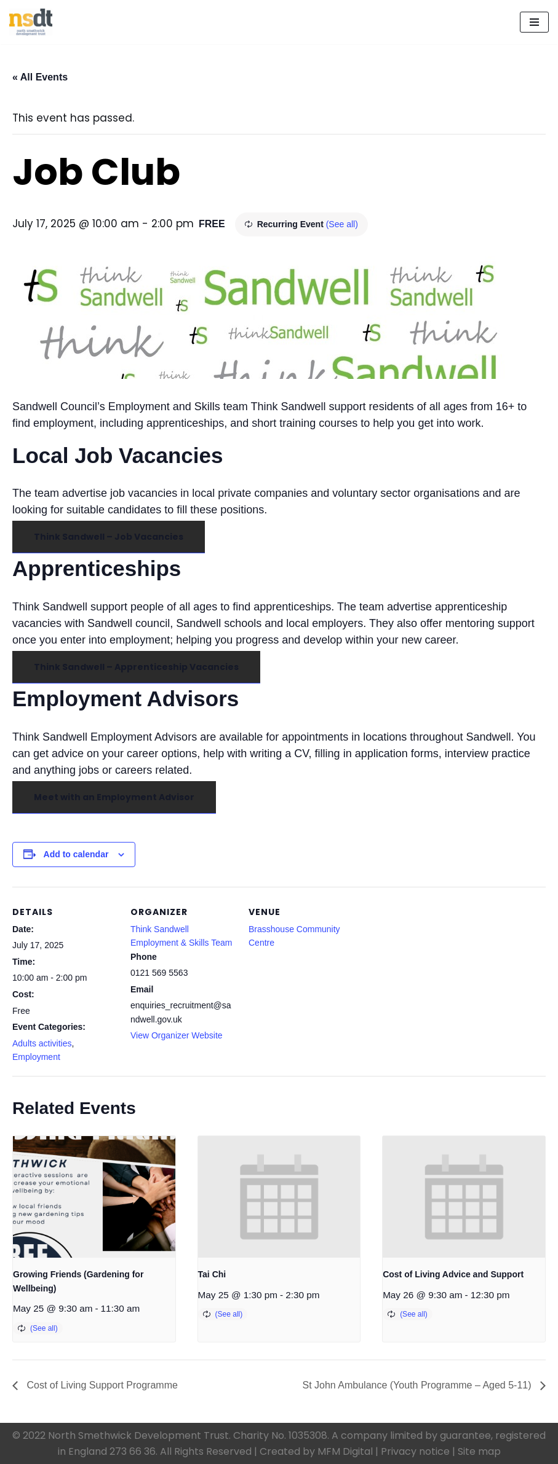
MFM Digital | (347, 1451)
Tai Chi (212, 1274)
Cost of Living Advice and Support (453, 1274)
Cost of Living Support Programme (101, 1385)
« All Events (40, 77)
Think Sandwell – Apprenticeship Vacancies (136, 667)
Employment (36, 1057)
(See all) (342, 224)
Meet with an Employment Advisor (114, 797)
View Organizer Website (176, 1035)
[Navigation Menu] (534, 22)
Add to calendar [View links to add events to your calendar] (76, 854)
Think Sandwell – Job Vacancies (108, 537)
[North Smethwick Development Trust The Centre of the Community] (30, 22)
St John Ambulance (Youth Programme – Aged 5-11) (418, 1385)
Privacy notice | (418, 1451)
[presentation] (94, 1197)
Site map (479, 1451)
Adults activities (41, 1043)
